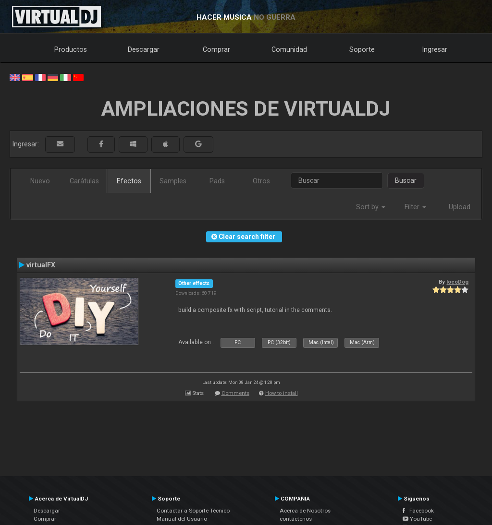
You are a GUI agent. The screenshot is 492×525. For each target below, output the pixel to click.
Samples (173, 181)
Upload (459, 207)
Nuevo (40, 181)
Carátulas (84, 181)
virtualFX (40, 265)
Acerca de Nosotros (305, 510)
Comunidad (289, 49)
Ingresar (434, 49)
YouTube (417, 518)
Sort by (370, 207)
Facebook (418, 510)
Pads (217, 181)
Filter (415, 207)
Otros (261, 181)
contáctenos (296, 518)
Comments (235, 393)
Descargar (144, 49)
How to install (281, 393)
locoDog (457, 281)
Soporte (362, 49)
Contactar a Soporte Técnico (193, 510)
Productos (70, 49)
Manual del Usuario (182, 518)
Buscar (406, 180)
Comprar (216, 49)
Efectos (129, 181)
